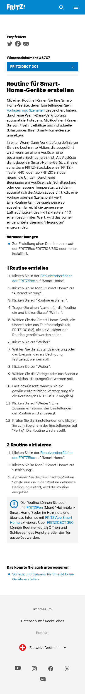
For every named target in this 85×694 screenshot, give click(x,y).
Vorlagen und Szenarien (26, 110)
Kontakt (42, 632)
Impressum (42, 609)
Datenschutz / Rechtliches (42, 621)
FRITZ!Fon (35, 507)
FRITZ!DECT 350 (60, 522)
